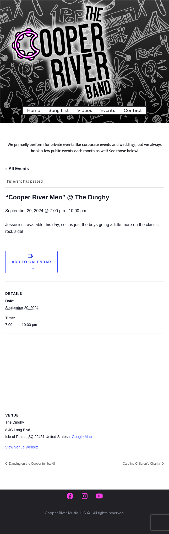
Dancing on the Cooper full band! (31, 463)
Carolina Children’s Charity (142, 463)
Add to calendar (31, 262)
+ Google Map (80, 437)
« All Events (17, 168)
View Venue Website (22, 447)
